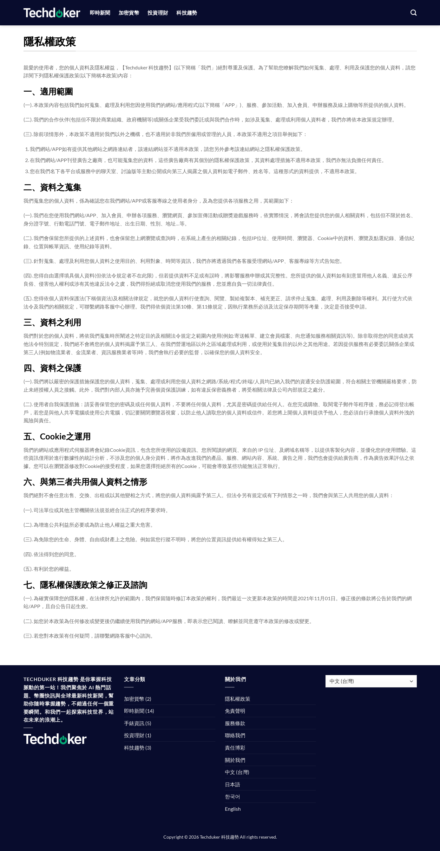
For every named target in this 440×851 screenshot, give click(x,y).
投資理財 (158, 13)
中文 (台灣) (237, 772)
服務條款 (235, 723)
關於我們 (235, 760)
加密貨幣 (129, 13)
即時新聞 (100, 13)
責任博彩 (235, 747)
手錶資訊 (134, 723)
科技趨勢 (186, 13)
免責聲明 (235, 711)
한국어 (232, 796)
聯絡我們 (235, 735)
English (233, 809)
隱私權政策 (237, 699)
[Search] (413, 12)
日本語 (232, 784)
